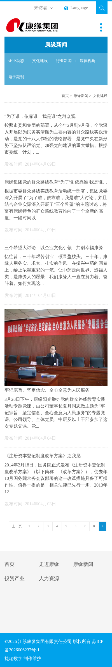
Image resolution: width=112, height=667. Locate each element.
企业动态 (16, 61)
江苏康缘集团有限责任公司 (36, 25)
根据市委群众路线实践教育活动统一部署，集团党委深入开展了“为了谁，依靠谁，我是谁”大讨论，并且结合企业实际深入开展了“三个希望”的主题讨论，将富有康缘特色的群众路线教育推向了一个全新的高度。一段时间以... (56, 204)
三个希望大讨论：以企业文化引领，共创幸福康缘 (53, 247)
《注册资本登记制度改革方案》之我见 (42, 455)
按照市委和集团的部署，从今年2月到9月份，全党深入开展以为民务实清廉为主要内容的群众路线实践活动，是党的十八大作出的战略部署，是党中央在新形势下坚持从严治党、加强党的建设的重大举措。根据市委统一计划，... (56, 138)
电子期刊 (16, 77)
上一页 (17, 526)
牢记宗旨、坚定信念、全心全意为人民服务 (47, 390)
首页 (65, 96)
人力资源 (49, 578)
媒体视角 (87, 61)
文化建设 (40, 61)
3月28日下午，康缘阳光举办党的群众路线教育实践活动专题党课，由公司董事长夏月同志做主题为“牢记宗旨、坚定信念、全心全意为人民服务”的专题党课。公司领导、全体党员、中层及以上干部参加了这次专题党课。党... (56, 412)
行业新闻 (64, 61)
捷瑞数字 (13, 658)
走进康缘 (49, 564)
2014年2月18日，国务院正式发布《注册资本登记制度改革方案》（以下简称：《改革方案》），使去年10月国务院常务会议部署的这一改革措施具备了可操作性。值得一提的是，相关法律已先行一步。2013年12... (56, 478)
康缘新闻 (81, 96)
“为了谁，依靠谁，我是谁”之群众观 (40, 116)
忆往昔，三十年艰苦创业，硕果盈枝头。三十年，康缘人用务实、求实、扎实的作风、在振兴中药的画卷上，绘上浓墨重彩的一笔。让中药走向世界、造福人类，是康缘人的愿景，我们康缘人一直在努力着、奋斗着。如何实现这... (56, 270)
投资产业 (14, 578)
